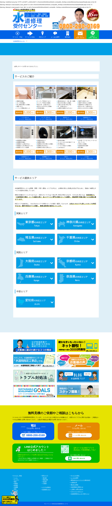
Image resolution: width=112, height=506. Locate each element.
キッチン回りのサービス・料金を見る (46, 118)
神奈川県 (45, 480)
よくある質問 (55, 37)
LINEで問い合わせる (79, 458)
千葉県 (45, 483)
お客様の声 (74, 482)
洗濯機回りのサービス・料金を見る (46, 157)
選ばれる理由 (74, 485)
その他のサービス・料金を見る (87, 157)
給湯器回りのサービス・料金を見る (25, 157)
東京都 (45, 478)
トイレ (16, 478)
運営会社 (67, 37)
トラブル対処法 (46, 487)
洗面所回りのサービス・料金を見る (87, 118)
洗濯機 (16, 487)
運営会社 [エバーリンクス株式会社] (80, 480)
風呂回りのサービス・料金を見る (66, 118)
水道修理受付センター (19, 41)
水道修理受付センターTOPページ (80, 494)
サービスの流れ (30, 37)
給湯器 (16, 485)
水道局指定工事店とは (77, 487)
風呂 (15, 481)
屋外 (15, 489)
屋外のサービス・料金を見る (66, 157)
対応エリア (42, 37)
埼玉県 (45, 481)
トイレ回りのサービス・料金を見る (25, 118)
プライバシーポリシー (77, 491)
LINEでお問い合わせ (93, 36)
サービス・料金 (17, 37)
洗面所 (16, 483)
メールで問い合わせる (79, 435)
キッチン (16, 480)
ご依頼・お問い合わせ (77, 489)
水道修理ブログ (46, 489)
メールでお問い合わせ (80, 36)
